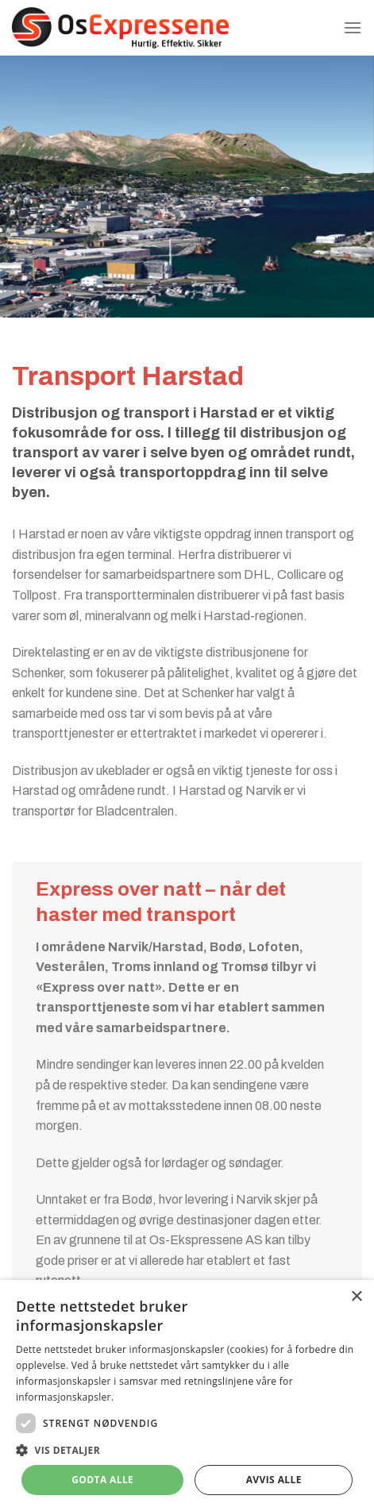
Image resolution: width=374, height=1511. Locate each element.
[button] (187, 1450)
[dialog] (187, 1395)
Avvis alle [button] (274, 1479)
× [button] (356, 1297)
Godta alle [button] (102, 1479)
